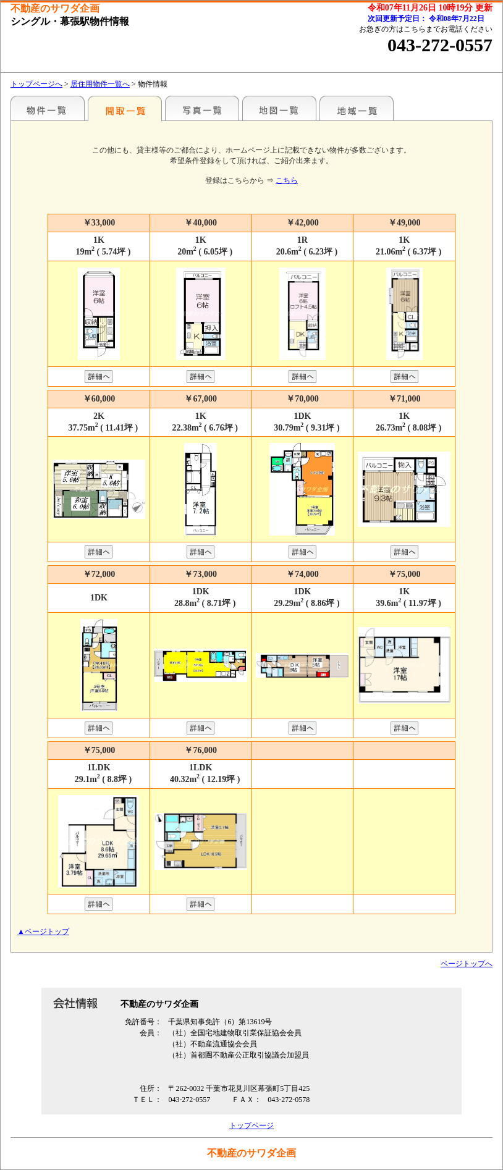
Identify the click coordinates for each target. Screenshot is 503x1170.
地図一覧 (279, 108)
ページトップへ (466, 963)
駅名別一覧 (48, 108)
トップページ (251, 1125)
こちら (287, 180)
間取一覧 (125, 108)
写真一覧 (202, 108)
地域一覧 (356, 108)
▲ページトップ (43, 931)
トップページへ (36, 84)
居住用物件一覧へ (100, 84)
